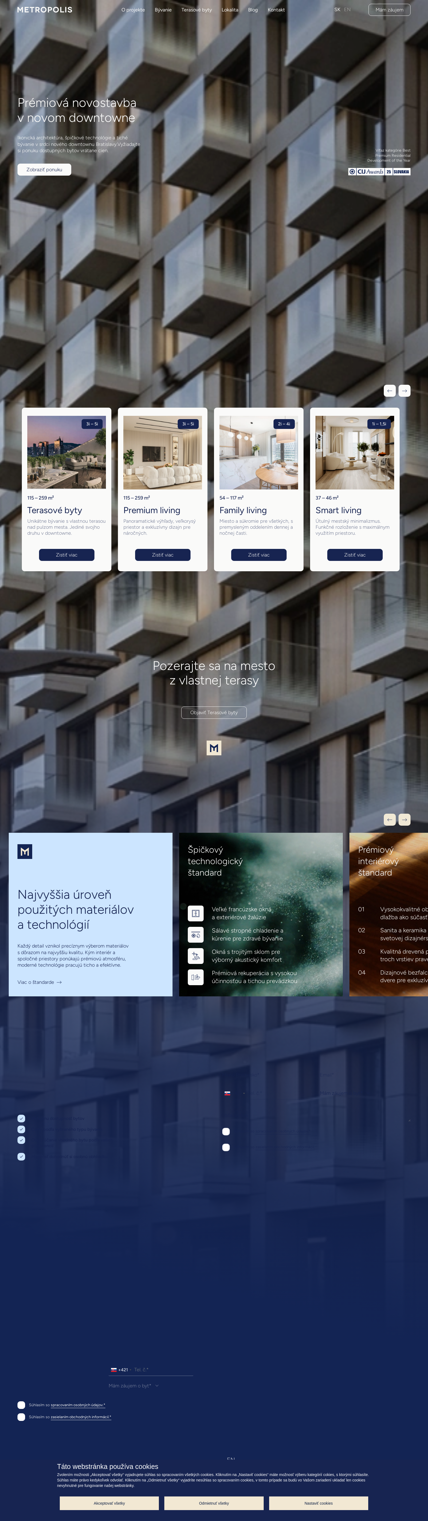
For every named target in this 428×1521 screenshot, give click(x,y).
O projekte (133, 10)
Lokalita (230, 10)
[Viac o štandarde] (91, 914)
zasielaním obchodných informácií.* (81, 1417)
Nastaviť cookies (319, 1503)
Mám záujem (389, 10)
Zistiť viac (67, 555)
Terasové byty (197, 10)
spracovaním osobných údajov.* (283, 1131)
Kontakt (276, 10)
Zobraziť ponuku (44, 170)
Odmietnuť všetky (214, 1503)
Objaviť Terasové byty (214, 713)
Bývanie (163, 10)
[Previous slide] (390, 820)
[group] (66, 489)
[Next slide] (405, 820)
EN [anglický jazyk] (347, 10)
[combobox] (234, 1093)
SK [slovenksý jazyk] (337, 10)
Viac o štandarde (35, 982)
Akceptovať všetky (109, 1503)
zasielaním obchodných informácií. (285, 1147)
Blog (253, 10)
